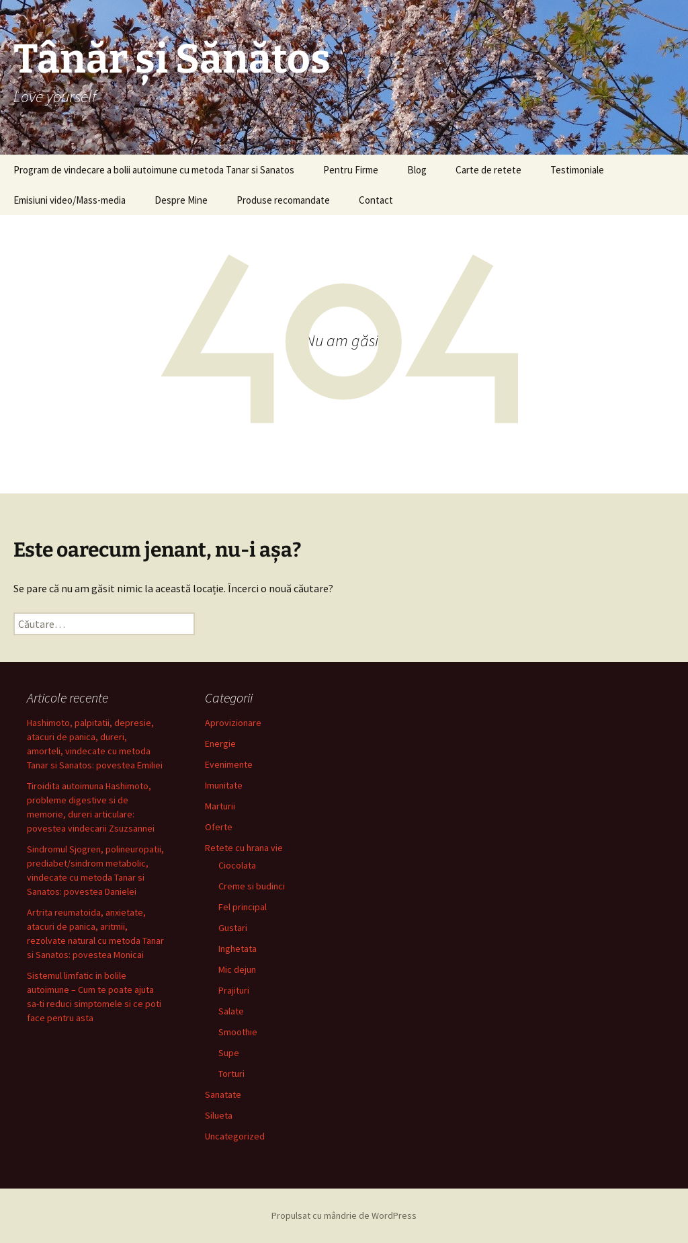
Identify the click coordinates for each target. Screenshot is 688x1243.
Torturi (231, 1074)
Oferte (218, 827)
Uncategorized (235, 1136)
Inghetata (237, 949)
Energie (220, 743)
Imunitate (224, 785)
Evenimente (229, 764)
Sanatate (223, 1094)
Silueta (218, 1115)
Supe (228, 1053)
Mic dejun (237, 969)
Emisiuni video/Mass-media (69, 200)
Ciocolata (237, 865)
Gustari (232, 928)
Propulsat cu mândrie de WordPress (344, 1215)
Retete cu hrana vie (244, 848)
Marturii (220, 806)
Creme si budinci (251, 886)
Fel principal (242, 907)
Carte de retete (488, 169)
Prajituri (233, 990)
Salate (231, 1011)
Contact (376, 200)
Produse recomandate (283, 200)
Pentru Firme (350, 169)
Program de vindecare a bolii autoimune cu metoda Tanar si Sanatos (153, 169)
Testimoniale (577, 169)
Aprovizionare (233, 723)
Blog (417, 169)
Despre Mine (181, 200)
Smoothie (237, 1032)
